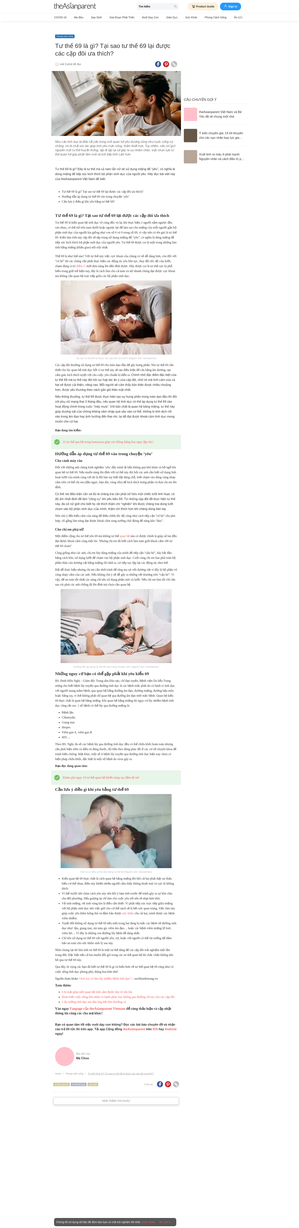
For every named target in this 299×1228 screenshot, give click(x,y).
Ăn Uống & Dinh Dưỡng (225, 17)
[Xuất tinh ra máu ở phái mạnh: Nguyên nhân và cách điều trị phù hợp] (214, 148)
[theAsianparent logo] (75, 7)
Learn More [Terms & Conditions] (148, 1222)
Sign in (230, 6)
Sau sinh (90, 17)
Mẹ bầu (76, 17)
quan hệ (125, 527)
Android (170, 1021)
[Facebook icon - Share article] (158, 56)
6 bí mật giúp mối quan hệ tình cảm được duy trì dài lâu (97, 983)
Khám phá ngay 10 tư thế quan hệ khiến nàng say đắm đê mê (101, 769)
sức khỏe (128, 905)
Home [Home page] (58, 1065)
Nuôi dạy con (138, 17)
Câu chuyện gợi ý (200, 91)
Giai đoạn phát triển (113, 17)
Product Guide (203, 6)
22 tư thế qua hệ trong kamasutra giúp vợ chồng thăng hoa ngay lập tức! (108, 433)
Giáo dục (157, 17)
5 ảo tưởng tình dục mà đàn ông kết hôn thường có (94, 993)
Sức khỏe (174, 17)
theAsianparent (134, 1021)
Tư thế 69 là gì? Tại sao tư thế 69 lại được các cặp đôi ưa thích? (121, 1065)
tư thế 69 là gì (78, 1076)
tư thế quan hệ (61, 1076)
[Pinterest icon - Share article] (166, 56)
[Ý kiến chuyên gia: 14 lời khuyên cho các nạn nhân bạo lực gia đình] (214, 127)
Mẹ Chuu (82, 1050)
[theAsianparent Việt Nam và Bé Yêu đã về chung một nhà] (214, 106)
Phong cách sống (196, 17)
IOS (155, 1021)
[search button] (175, 6)
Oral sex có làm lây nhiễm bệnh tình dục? (105, 970)
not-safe (93, 1076)
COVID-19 (60, 17)
